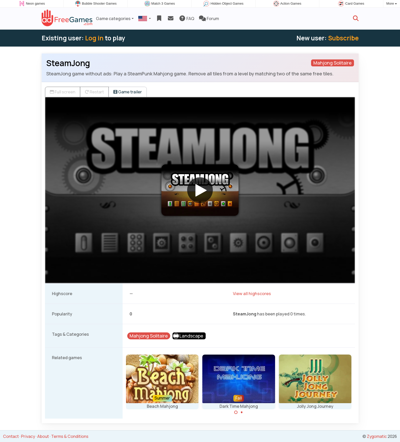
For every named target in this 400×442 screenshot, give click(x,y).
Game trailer (127, 92)
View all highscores (252, 293)
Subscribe (343, 38)
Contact (11, 436)
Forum (209, 18)
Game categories (113, 18)
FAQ (186, 18)
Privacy (28, 436)
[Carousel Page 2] (241, 412)
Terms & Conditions (69, 436)
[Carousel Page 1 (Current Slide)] (236, 412)
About (43, 436)
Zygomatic (377, 436)
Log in (94, 38)
